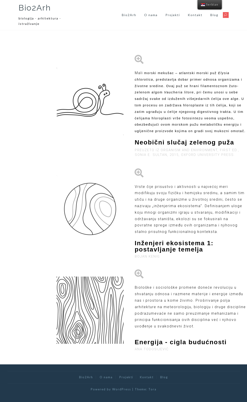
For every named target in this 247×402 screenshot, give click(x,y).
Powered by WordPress (111, 389)
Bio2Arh (35, 7)
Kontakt (195, 15)
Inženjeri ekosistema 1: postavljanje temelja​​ (174, 246)
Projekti (172, 15)
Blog (214, 15)
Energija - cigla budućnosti (181, 342)
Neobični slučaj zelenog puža (184, 142)
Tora (152, 389)
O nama (151, 15)
